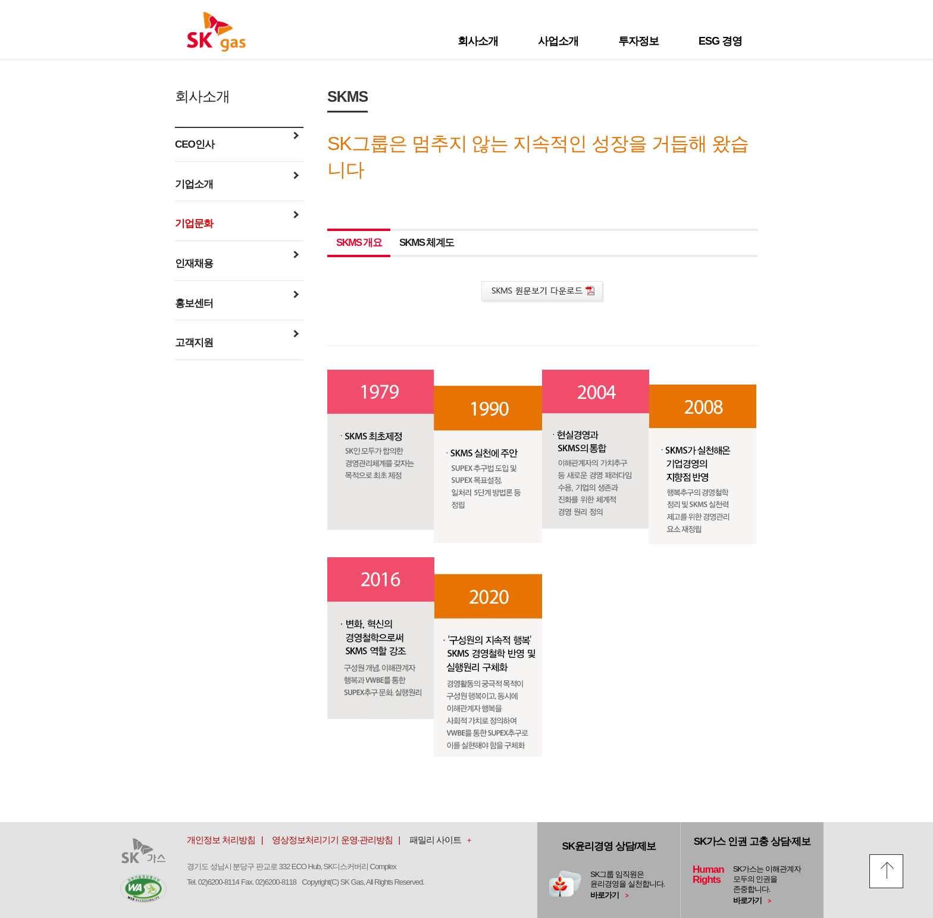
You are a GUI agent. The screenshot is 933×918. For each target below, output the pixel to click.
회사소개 (478, 41)
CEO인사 (237, 143)
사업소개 (558, 41)
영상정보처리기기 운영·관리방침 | (339, 840)
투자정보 (638, 41)
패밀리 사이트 (435, 840)
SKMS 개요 (358, 242)
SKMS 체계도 (426, 242)
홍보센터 (237, 302)
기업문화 (237, 222)
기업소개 (237, 183)
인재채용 (237, 262)
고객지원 (237, 341)
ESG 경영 (720, 41)
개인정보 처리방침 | (228, 840)
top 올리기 (886, 871)
